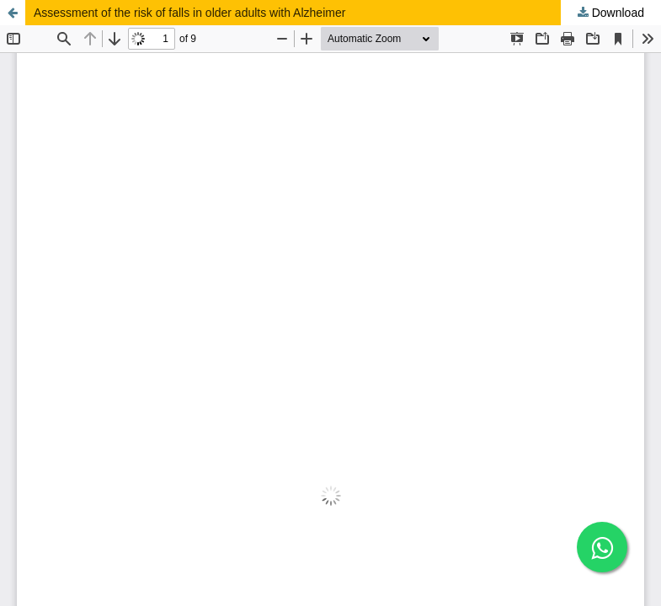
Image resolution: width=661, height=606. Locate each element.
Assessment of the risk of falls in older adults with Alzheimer (189, 12)
